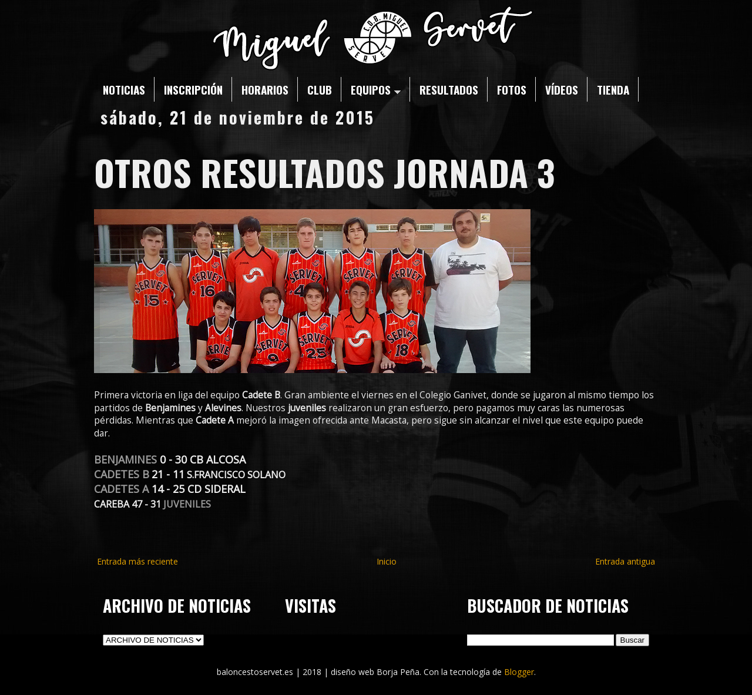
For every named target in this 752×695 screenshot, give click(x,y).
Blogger (519, 671)
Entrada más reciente (137, 561)
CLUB (319, 89)
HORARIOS (264, 89)
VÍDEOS (561, 89)
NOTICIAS (124, 89)
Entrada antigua (625, 561)
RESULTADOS (448, 89)
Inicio (387, 561)
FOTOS (511, 89)
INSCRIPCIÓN (193, 89)
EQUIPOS (376, 89)
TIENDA (613, 89)
